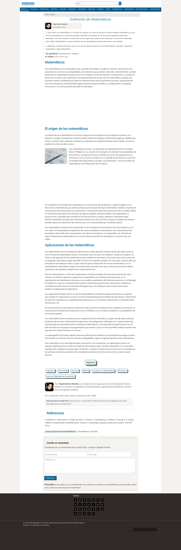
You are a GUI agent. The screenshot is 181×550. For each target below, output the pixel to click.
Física (108, 9)
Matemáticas (117, 9)
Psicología (44, 9)
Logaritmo (50, 371)
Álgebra (85, 371)
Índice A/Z (24, 9)
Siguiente (90, 362)
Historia (54, 9)
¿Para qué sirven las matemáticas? (60, 431)
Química (100, 9)
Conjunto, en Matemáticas (103, 371)
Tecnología (129, 9)
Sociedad (72, 9)
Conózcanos (155, 9)
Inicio (47, 14)
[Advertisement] (90, 107)
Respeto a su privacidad (31, 525)
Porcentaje (62, 371)
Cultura (63, 9)
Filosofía (34, 9)
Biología (92, 9)
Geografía (82, 9)
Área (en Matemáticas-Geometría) (60, 376)
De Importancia (142, 9)
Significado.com (28, 3)
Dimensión (122, 371)
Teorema (74, 371)
